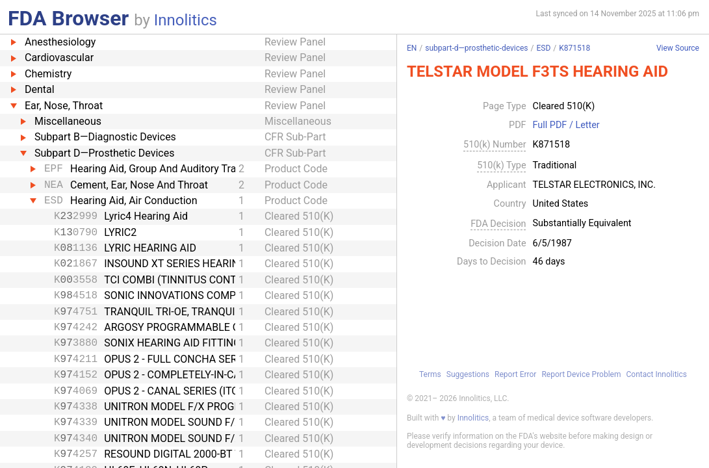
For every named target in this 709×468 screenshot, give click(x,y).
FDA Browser (68, 18)
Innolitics (185, 20)
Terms (430, 374)
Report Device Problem (581, 374)
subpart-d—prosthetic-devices (476, 48)
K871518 (574, 48)
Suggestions (467, 374)
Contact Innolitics (656, 374)
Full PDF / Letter (566, 125)
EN (412, 48)
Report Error (515, 374)
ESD (544, 48)
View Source (677, 48)
